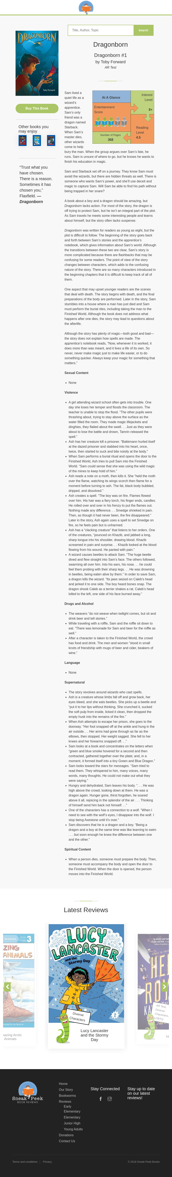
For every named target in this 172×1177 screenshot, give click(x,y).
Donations (66, 1135)
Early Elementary (72, 1109)
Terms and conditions (25, 1161)
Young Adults (73, 1129)
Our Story (66, 1089)
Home (63, 1084)
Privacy (47, 1161)
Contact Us (67, 1141)
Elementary (72, 1117)
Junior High (72, 1123)
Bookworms (67, 1095)
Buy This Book (36, 108)
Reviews (65, 1101)
